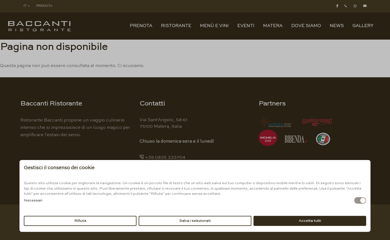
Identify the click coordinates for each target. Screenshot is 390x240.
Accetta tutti (310, 221)
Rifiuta (80, 221)
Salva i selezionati (195, 221)
